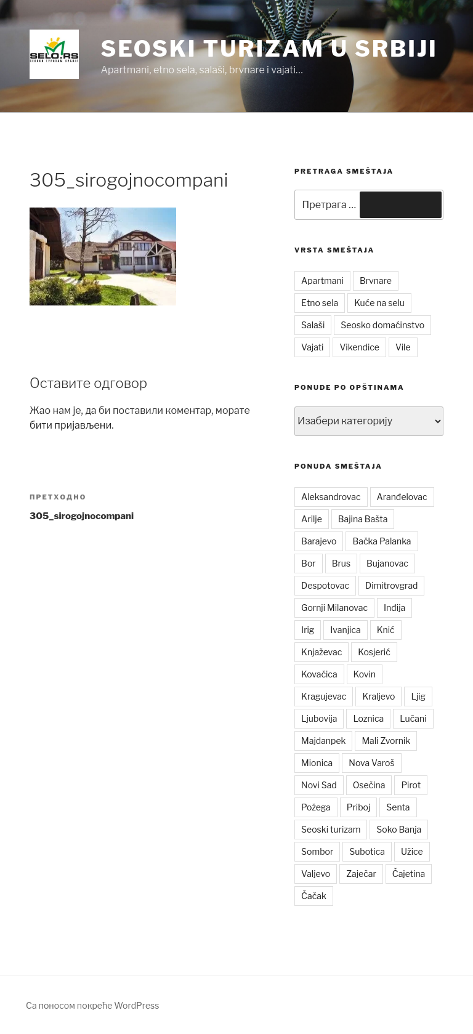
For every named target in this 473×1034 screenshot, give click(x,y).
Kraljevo (378, 696)
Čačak (313, 896)
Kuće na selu (379, 302)
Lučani (413, 718)
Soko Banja (398, 829)
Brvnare (376, 280)
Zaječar (361, 873)
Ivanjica (345, 629)
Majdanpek (323, 740)
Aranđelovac (402, 496)
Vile (403, 347)
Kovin (365, 674)
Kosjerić (374, 652)
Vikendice (359, 347)
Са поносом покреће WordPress (92, 1005)
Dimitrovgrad (391, 585)
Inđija (394, 607)
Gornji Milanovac (334, 607)
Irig (307, 629)
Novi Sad (319, 785)
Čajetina (409, 873)
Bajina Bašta (363, 519)
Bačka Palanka (381, 541)
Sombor (317, 851)
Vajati (312, 347)
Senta (398, 807)
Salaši (313, 325)
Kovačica (319, 674)
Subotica (367, 851)
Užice (412, 851)
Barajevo (318, 541)
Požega (316, 807)
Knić (386, 629)
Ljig (418, 696)
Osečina (369, 785)
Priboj (359, 807)
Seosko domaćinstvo (382, 325)
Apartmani (322, 280)
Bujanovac (387, 563)
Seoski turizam (330, 829)
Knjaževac (321, 652)
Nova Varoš (371, 762)
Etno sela (319, 302)
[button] (54, 54)
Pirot (411, 785)
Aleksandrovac (330, 496)
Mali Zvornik (386, 740)
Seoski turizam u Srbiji (268, 48)
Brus (341, 563)
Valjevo (315, 873)
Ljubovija (319, 718)
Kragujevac (323, 696)
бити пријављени (70, 425)
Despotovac (325, 585)
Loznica (368, 718)
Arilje (311, 519)
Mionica (317, 762)
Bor (308, 563)
